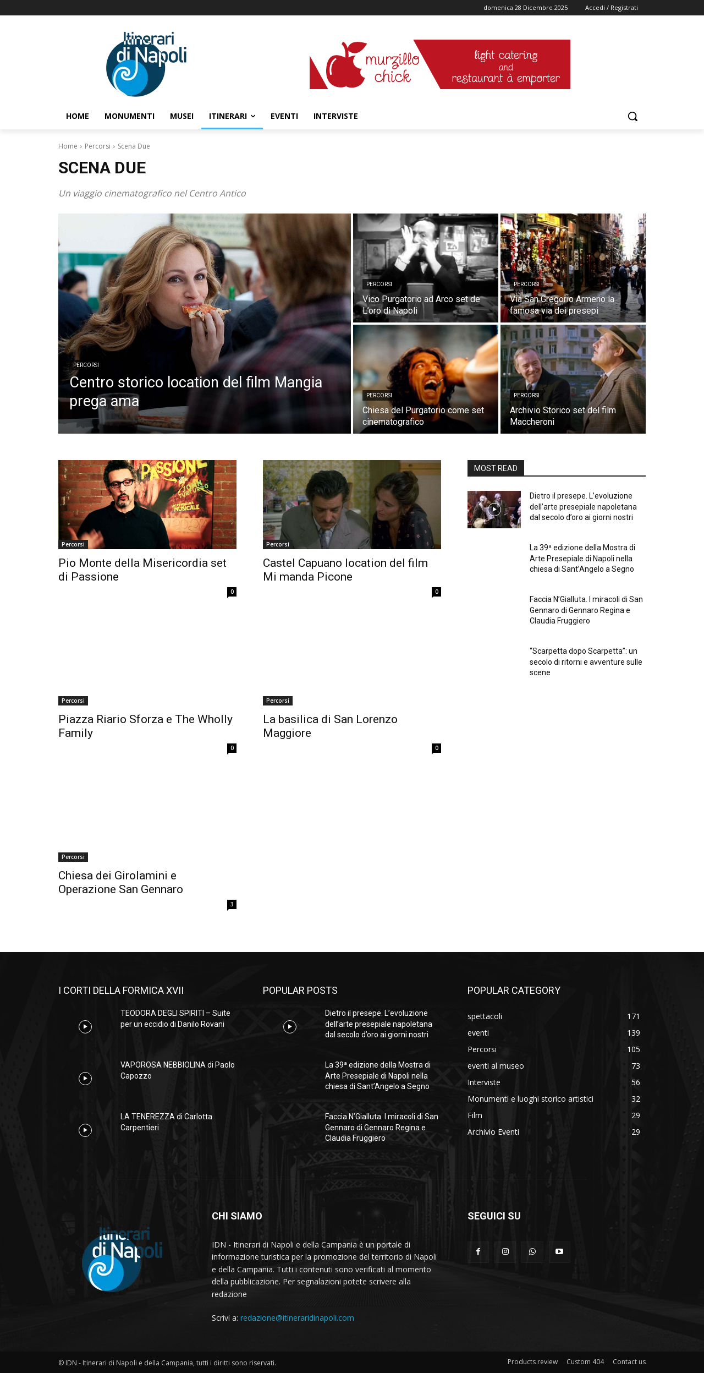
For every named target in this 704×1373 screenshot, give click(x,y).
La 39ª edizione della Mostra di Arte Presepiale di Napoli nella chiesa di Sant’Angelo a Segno (582, 558)
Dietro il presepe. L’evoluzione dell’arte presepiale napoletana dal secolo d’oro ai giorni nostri (583, 506)
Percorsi (98, 146)
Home (68, 146)
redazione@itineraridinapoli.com (297, 1317)
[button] (632, 116)
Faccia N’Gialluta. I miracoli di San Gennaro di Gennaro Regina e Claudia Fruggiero (586, 610)
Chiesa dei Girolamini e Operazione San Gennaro (120, 882)
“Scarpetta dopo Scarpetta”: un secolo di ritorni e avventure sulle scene (586, 662)
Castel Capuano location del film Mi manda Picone (345, 569)
